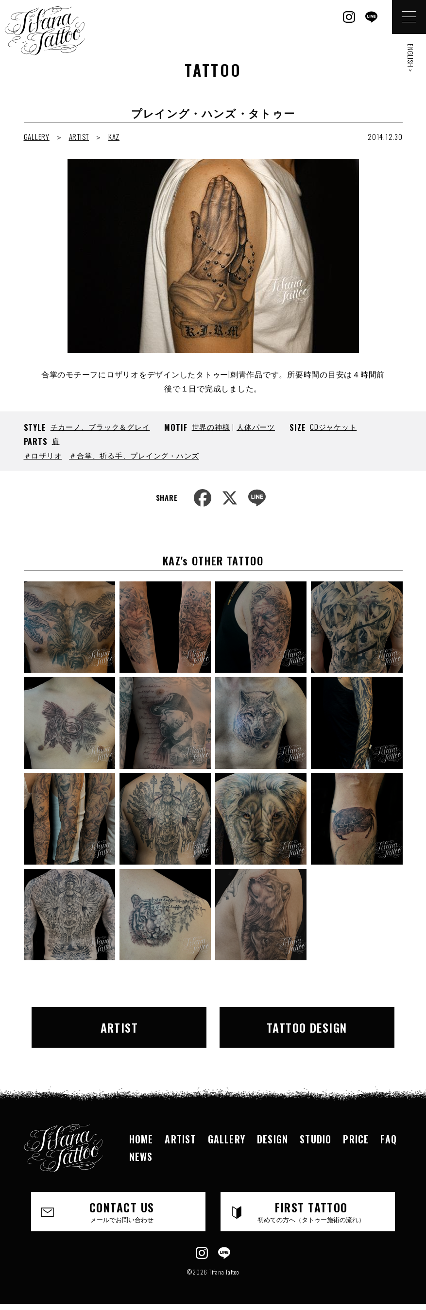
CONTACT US (121, 1211)
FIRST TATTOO (310, 1211)
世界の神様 (211, 426)
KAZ (113, 136)
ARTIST (79, 136)
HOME (141, 1139)
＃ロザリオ (43, 455)
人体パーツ (256, 426)
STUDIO (315, 1139)
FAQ (388, 1139)
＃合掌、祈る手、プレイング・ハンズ (134, 455)
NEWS (141, 1156)
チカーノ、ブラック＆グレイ (100, 426)
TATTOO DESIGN (307, 1027)
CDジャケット (333, 426)
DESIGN (272, 1139)
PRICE (356, 1139)
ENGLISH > (411, 58)
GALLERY (37, 136)
